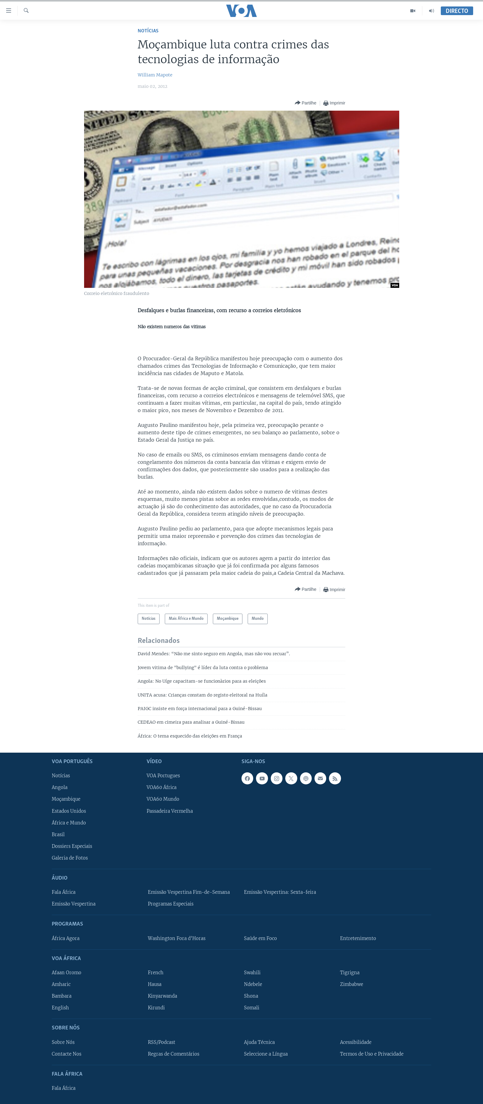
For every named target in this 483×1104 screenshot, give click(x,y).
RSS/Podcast (161, 1042)
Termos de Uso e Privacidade (372, 1054)
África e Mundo (69, 823)
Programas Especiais (170, 904)
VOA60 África (162, 788)
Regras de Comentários (173, 1054)
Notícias (148, 31)
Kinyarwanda (162, 996)
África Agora (65, 938)
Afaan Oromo (66, 972)
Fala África (63, 892)
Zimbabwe (351, 984)
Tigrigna (349, 972)
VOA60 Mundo (163, 799)
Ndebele (253, 984)
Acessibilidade (355, 1042)
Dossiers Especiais (72, 846)
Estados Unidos (69, 811)
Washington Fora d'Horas (176, 938)
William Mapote (155, 75)
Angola (59, 788)
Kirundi (156, 1008)
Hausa (154, 984)
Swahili (252, 972)
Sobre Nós (63, 1042)
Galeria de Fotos (70, 858)
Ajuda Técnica (259, 1042)
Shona (251, 996)
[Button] (305, 103)
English (60, 1008)
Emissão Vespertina (73, 904)
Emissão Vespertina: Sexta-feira (280, 892)
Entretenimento (358, 938)
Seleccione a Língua (266, 1054)
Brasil (58, 834)
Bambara (61, 996)
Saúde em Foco (260, 938)
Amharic (61, 984)
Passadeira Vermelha (170, 811)
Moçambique (66, 799)
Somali (251, 1008)
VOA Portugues (163, 776)
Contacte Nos (66, 1054)
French (156, 972)
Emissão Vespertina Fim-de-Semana (189, 892)
